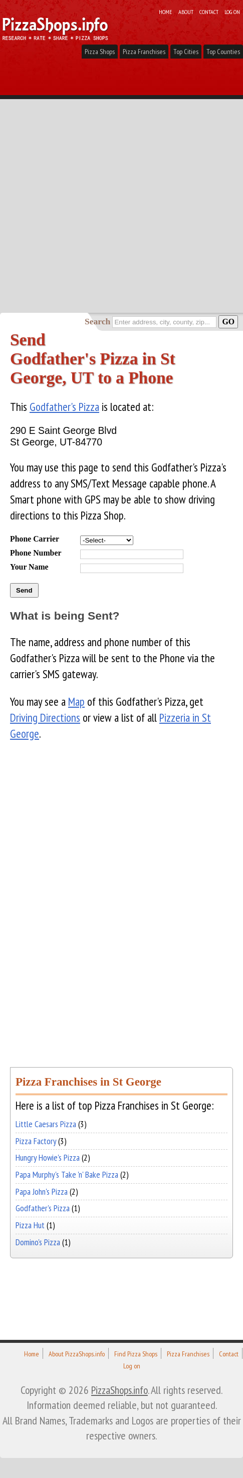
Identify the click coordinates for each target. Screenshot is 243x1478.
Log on (232, 12)
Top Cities (185, 51)
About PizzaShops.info (77, 1353)
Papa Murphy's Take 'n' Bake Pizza (67, 1174)
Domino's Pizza (38, 1242)
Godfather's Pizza (64, 406)
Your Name (29, 567)
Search (97, 321)
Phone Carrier (34, 539)
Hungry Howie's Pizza (48, 1157)
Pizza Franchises (144, 51)
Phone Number (35, 553)
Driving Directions (45, 717)
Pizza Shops (100, 51)
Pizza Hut (30, 1225)
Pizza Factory (36, 1141)
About (185, 12)
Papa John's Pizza (42, 1191)
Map (76, 701)
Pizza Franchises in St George (88, 1082)
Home (165, 12)
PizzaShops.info (119, 1390)
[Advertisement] (121, 186)
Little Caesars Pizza (46, 1124)
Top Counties (223, 51)
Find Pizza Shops (135, 1353)
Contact (208, 12)
